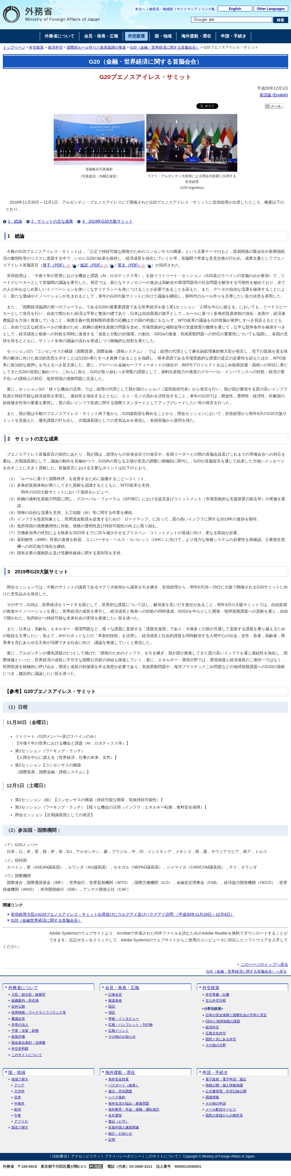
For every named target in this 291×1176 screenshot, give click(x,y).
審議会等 (18, 1019)
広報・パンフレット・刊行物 (130, 1025)
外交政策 (36, 47)
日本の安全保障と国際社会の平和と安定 (236, 1015)
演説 (111, 1012)
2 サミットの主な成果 (52, 221)
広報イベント (118, 1031)
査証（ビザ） (118, 1121)
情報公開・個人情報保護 (224, 1085)
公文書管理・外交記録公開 (225, 1091)
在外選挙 (115, 1115)
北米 (17, 1097)
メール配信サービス (220, 1109)
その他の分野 (215, 1045)
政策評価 (18, 1037)
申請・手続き (215, 1072)
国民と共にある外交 (220, 1039)
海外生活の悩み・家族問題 (128, 1103)
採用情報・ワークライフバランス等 (38, 1012)
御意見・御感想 (161, 9)
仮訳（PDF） (92, 265)
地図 (98, 1166)
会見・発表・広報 (122, 987)
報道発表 (115, 1001)
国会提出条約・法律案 (28, 1043)
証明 (111, 1140)
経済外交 (55, 47)
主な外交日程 (215, 1001)
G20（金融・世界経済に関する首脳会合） (164, 47)
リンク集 (208, 9)
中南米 (19, 1103)
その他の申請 (215, 1103)
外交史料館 (19, 1049)
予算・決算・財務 (25, 1031)
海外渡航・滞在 (120, 1072)
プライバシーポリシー (123, 1156)
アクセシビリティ (86, 1156)
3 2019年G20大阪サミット (107, 221)
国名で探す (19, 1127)
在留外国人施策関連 (123, 1127)
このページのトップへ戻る (264, 964)
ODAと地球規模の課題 (222, 1021)
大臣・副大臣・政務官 (28, 995)
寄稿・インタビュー (123, 1019)
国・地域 (16, 1072)
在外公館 (18, 1006)
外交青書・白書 (217, 995)
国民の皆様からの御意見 (224, 1115)
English (235, 9)
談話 (111, 1006)
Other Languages (271, 9)
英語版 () (273, 95)
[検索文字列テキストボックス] (231, 19)
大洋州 (19, 1091)
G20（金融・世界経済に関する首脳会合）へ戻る (246, 972)
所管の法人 (19, 1025)
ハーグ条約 (116, 1097)
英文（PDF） (130, 265)
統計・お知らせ (120, 1134)
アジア (19, 1085)
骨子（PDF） (54, 265)
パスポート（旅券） (123, 1085)
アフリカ (21, 1121)
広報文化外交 (215, 1033)
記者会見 (115, 995)
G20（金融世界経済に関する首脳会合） (46, 920)
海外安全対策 (118, 1079)
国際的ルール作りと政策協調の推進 (96, 47)
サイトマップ (187, 9)
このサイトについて (26, 1055)
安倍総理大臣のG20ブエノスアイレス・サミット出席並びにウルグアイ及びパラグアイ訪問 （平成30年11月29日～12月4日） (122, 914)
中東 (17, 1115)
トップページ (14, 47)
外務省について (23, 987)
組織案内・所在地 (25, 1001)
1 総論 (15, 221)
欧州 (17, 1109)
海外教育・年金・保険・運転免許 (133, 1109)
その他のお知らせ (122, 1037)
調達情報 (212, 1097)
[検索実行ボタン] (280, 20)
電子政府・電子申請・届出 (225, 1079)
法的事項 (59, 1156)
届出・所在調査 (120, 1091)
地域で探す (19, 1079)
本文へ (140, 9)
